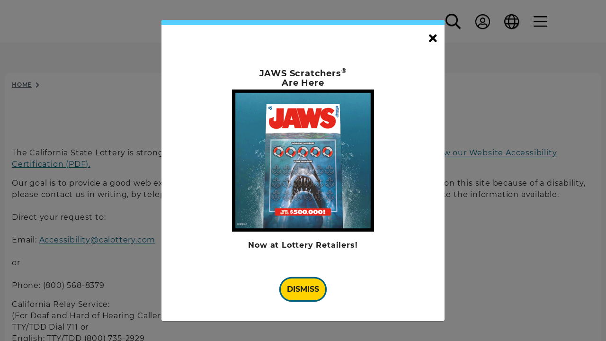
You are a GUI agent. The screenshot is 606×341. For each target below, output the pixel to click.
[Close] (433, 38)
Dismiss (303, 289)
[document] (303, 171)
